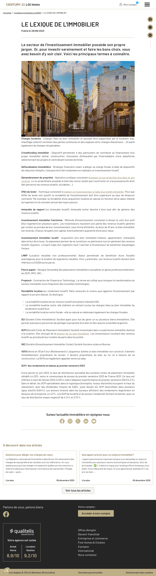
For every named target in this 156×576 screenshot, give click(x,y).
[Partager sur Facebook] (150, 19)
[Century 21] (23, 4)
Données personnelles (90, 572)
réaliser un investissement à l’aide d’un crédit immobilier (94, 191)
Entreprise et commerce (93, 538)
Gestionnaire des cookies (139, 572)
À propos (83, 546)
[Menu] (147, 4)
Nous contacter (87, 554)
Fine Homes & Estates (91, 542)
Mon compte (128, 4)
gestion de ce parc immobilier (73, 333)
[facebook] (6, 514)
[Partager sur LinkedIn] (150, 35)
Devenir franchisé (88, 534)
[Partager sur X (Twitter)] (150, 27)
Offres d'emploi (87, 530)
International (86, 550)
